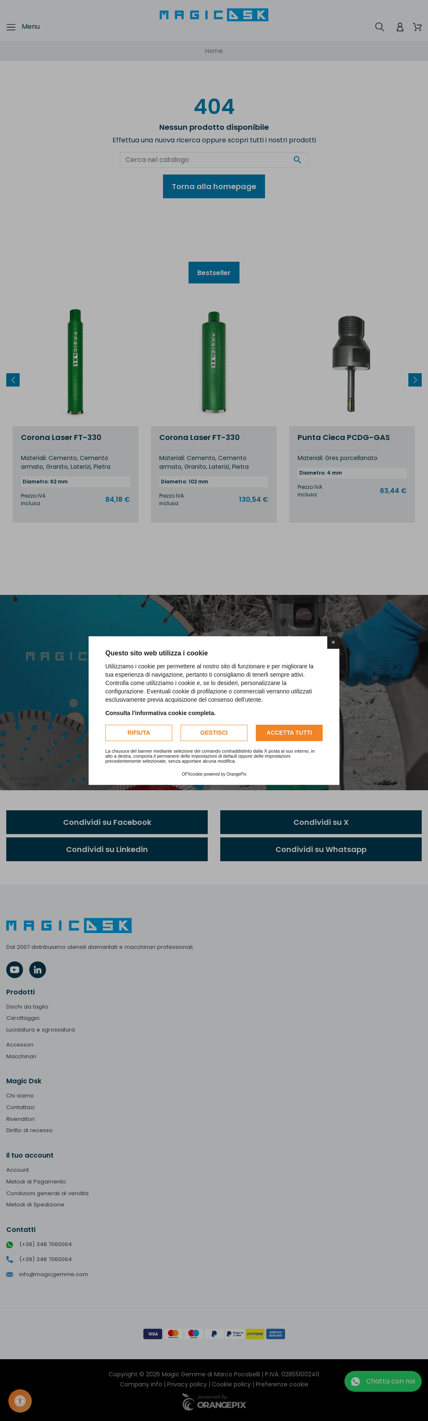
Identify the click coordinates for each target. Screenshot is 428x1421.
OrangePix (236, 774)
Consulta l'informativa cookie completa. (160, 713)
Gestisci (213, 732)
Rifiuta (138, 732)
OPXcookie (192, 774)
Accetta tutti (289, 732)
